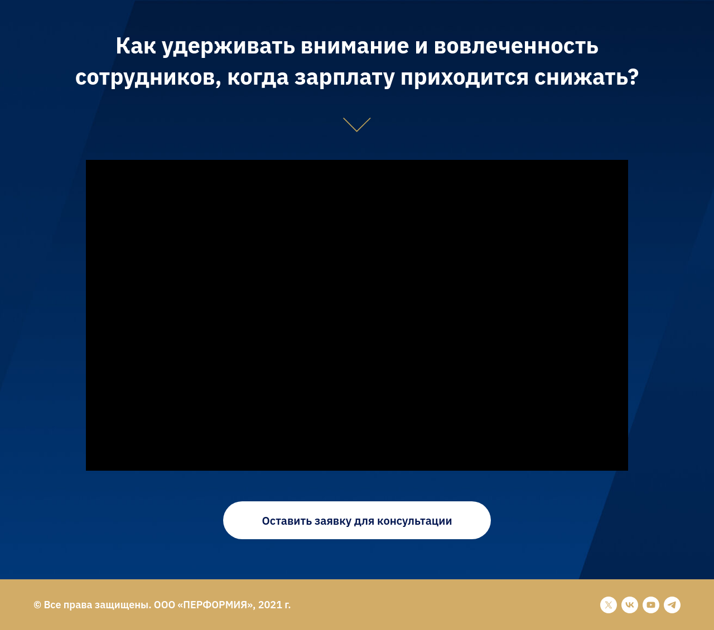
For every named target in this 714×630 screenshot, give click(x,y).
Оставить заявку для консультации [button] (357, 520)
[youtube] (651, 605)
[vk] (629, 605)
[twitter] (608, 605)
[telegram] (672, 605)
